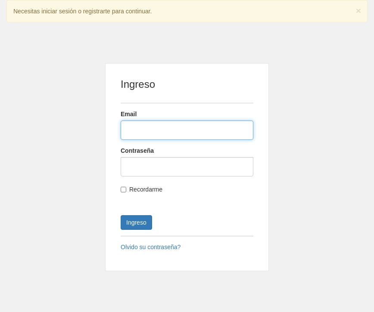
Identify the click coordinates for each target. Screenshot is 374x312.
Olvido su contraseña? (151, 247)
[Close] (358, 10)
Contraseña (137, 150)
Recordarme (141, 189)
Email (129, 114)
